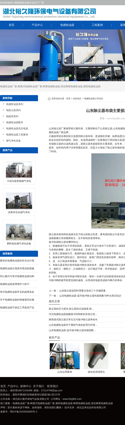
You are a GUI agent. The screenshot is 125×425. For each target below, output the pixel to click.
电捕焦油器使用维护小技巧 (14, 284)
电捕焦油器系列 (14, 104)
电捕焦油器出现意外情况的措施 (17, 268)
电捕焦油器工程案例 (17, 134)
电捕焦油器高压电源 (17, 128)
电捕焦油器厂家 (8, 86)
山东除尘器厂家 (57, 128)
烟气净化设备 (13, 140)
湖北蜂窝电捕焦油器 (72, 86)
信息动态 (77, 98)
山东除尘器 (106, 128)
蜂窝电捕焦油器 (51, 86)
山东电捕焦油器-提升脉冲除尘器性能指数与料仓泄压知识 (90, 295)
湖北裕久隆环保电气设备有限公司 (31, 399)
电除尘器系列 (13, 110)
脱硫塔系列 (12, 116)
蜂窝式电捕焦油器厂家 (30, 86)
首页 (11, 24)
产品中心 (37, 24)
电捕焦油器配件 (14, 122)
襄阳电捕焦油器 (91, 86)
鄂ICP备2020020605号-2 (23, 411)
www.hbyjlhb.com (116, 118)
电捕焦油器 (67, 24)
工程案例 (97, 24)
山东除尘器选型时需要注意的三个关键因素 (82, 290)
